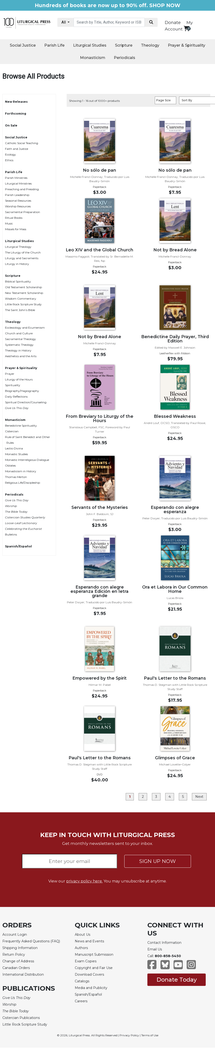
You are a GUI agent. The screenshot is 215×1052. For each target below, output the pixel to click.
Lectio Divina (14, 448)
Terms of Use (149, 1035)
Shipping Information (20, 948)
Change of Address (18, 961)
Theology (150, 45)
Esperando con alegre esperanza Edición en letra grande (99, 591)
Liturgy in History (17, 264)
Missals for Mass (15, 229)
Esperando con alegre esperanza (175, 509)
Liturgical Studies (89, 45)
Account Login (14, 934)
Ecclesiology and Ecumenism (25, 327)
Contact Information (164, 942)
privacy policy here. (84, 881)
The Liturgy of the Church (23, 252)
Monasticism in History (20, 471)
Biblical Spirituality (18, 281)
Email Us (154, 949)
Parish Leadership (17, 195)
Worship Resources (18, 206)
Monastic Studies (16, 454)
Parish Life (54, 45)
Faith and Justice (16, 149)
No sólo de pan (99, 170)
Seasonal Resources (18, 200)
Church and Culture (19, 333)
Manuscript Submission (94, 954)
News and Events (89, 941)
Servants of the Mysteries (99, 507)
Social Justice (23, 45)
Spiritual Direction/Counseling (25, 402)
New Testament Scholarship (24, 293)
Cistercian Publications (21, 1018)
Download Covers (89, 974)
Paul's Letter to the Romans (175, 678)
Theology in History (18, 350)
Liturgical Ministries (18, 183)
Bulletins (11, 534)
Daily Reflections (16, 396)
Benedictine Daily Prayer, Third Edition (175, 338)
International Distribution (23, 974)
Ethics (9, 160)
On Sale (11, 125)
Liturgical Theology (18, 246)
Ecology (10, 154)
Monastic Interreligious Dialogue (27, 460)
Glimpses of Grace (175, 757)
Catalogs (82, 981)
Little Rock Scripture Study (23, 304)
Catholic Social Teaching (21, 143)
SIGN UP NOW (157, 861)
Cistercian (12, 431)
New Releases (16, 101)
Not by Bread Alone (175, 249)
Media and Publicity (91, 988)
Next (199, 796)
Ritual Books (13, 217)
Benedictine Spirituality (21, 425)
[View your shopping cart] (187, 28)
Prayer (9, 373)
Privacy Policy (129, 1035)
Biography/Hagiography (22, 391)
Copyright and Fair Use (94, 968)
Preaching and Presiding (22, 189)
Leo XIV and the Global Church (99, 249)
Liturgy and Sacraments (21, 258)
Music (9, 223)
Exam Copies (85, 961)
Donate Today (176, 979)
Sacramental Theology (20, 339)
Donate (173, 22)
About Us (82, 934)
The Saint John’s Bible (20, 310)
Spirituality (12, 385)
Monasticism (92, 57)
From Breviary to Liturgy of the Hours (99, 418)
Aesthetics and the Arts (20, 356)
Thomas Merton (16, 477)
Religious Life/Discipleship (22, 482)
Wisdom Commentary (20, 298)
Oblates (10, 465)
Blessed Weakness (175, 416)
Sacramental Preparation (22, 212)
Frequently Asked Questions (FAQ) (31, 941)
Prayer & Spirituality (186, 45)
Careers (81, 1001)
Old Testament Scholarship (23, 287)
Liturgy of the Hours (19, 379)
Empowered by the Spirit (99, 678)
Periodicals (124, 57)
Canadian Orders (16, 968)
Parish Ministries (16, 178)
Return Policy (13, 954)
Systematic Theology (19, 344)
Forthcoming (15, 113)
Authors (81, 948)
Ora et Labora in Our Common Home (175, 589)
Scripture (123, 45)
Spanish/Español (18, 546)
